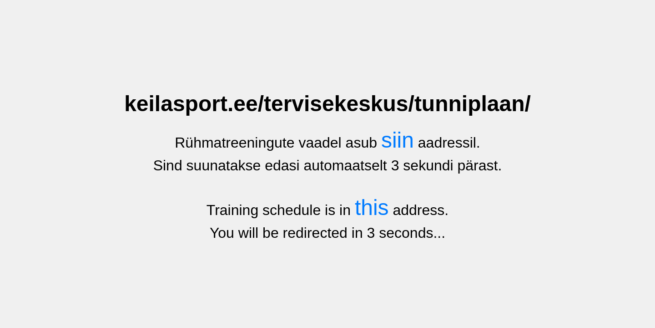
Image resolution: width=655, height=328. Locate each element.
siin (397, 140)
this (372, 207)
